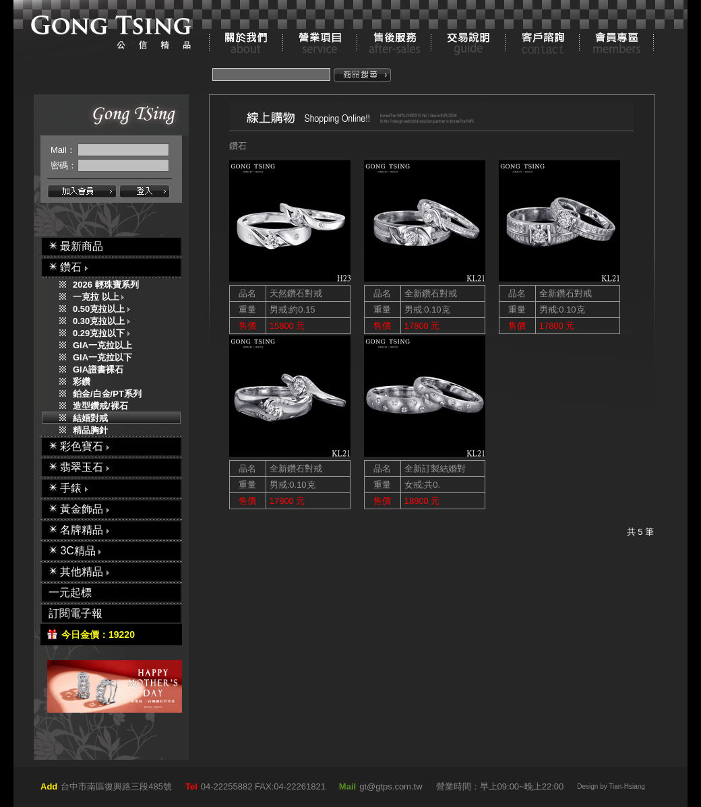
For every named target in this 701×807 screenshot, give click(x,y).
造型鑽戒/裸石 (100, 406)
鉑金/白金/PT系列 (107, 394)
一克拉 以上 (101, 297)
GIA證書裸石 (98, 369)
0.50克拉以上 (104, 309)
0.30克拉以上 (104, 321)
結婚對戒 (90, 418)
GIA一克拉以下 (102, 357)
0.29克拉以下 (104, 333)
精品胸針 (90, 430)
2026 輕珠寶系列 (106, 285)
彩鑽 (81, 382)
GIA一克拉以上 (102, 345)
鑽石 (238, 146)
